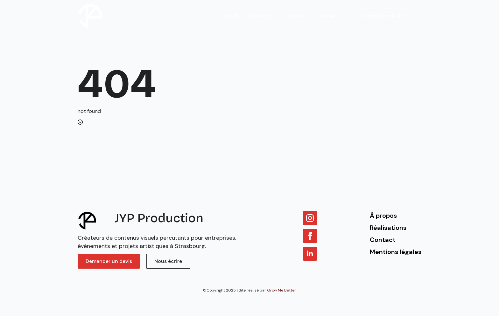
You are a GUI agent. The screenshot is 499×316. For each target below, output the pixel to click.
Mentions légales (395, 252)
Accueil (229, 16)
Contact (329, 16)
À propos (297, 16)
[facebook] (310, 236)
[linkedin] (310, 254)
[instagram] (310, 218)
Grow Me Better (281, 290)
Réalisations (262, 16)
